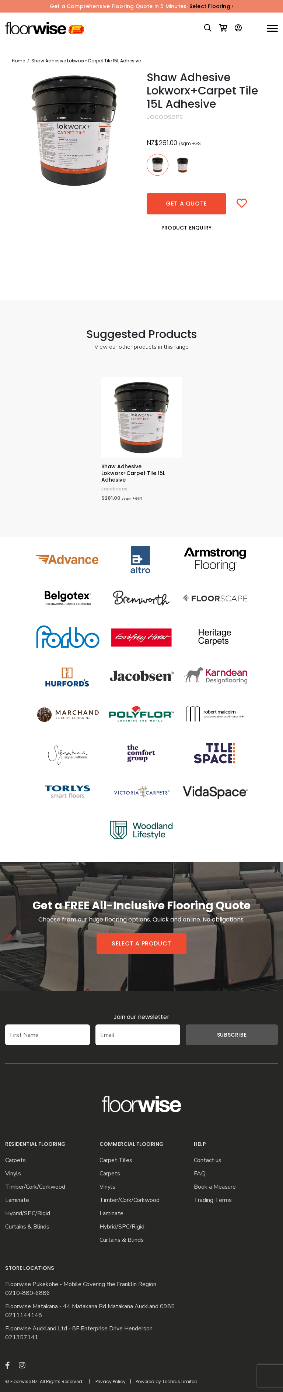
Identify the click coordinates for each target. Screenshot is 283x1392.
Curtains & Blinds (27, 1227)
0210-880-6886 (27, 1293)
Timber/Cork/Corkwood (35, 1187)
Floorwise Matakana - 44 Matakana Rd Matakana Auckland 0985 (90, 1306)
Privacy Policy (110, 1381)
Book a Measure (215, 1187)
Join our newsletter (141, 1017)
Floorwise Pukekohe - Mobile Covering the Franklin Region (80, 1284)
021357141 (21, 1337)
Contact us (207, 1160)
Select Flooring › (211, 6)
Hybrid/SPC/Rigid (27, 1213)
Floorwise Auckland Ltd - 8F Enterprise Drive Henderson (79, 1329)
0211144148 (23, 1315)
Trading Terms (213, 1200)
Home (18, 61)
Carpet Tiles (115, 1160)
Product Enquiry (186, 227)
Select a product (141, 943)
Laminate (17, 1200)
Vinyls (13, 1174)
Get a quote (186, 203)
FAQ (200, 1174)
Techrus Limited (180, 1381)
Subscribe (232, 1034)
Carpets (15, 1160)
